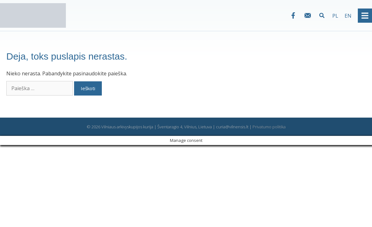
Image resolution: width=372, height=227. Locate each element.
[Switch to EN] (348, 15)
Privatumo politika (269, 127)
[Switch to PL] (335, 15)
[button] (322, 15)
